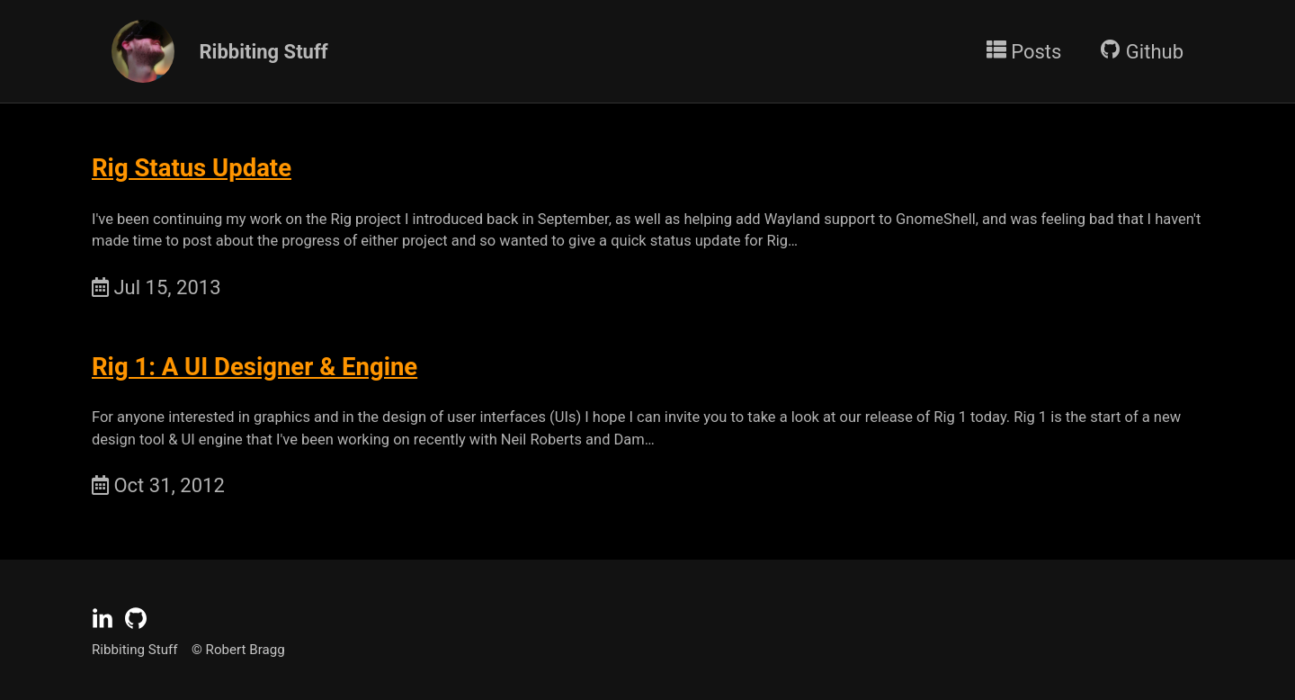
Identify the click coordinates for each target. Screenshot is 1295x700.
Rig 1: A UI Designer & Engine (254, 366)
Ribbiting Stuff (261, 51)
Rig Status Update (191, 168)
